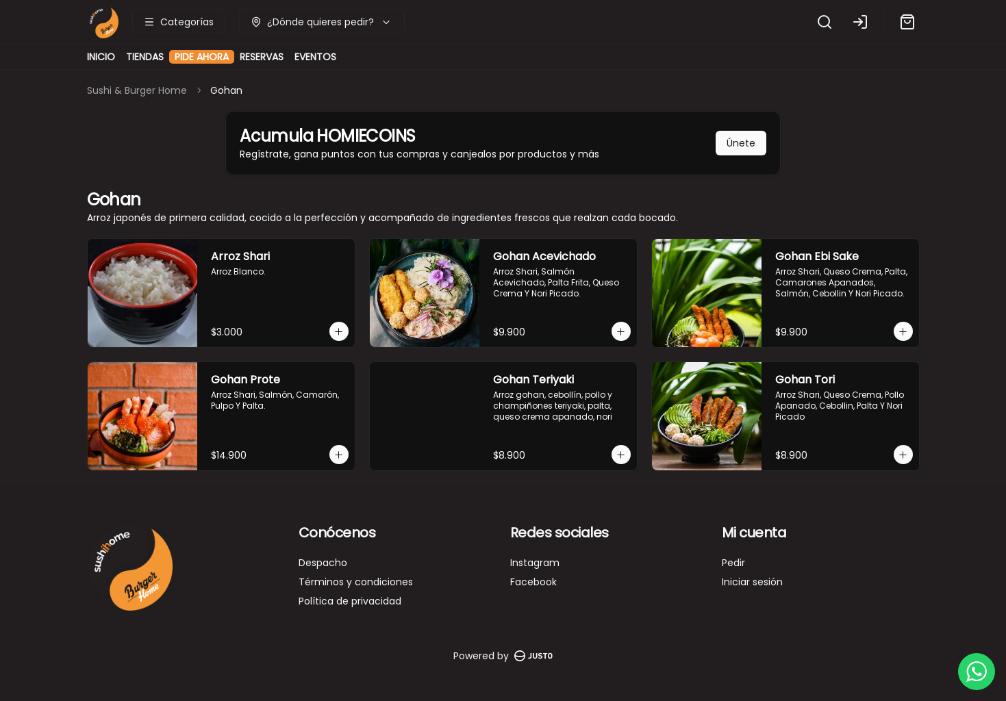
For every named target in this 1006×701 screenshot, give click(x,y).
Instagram (534, 563)
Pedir (733, 563)
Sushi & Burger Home (137, 90)
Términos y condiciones (356, 582)
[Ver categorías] (178, 22)
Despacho (323, 563)
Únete (741, 143)
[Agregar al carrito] (339, 331)
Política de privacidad (350, 601)
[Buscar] (824, 22)
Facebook (533, 582)
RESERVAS (262, 57)
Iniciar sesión (752, 582)
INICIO (101, 57)
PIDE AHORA (202, 60)
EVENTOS (315, 57)
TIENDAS (145, 57)
